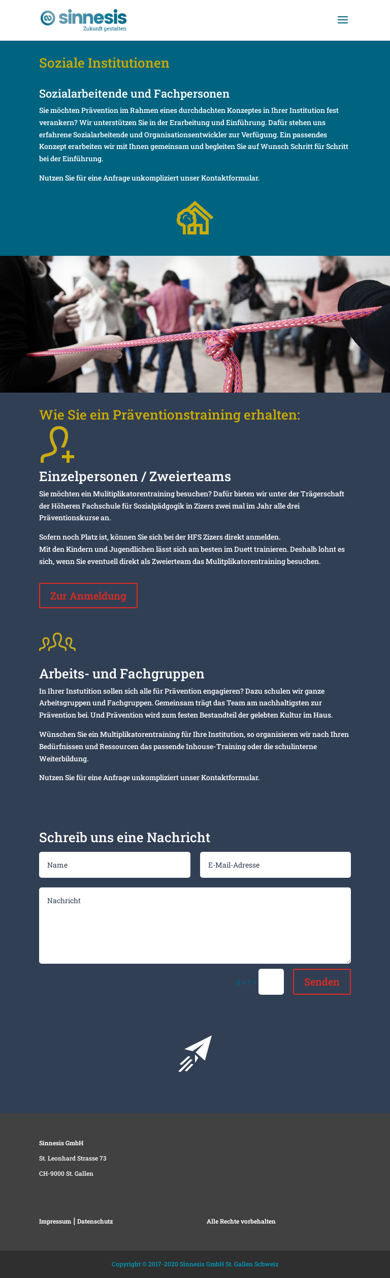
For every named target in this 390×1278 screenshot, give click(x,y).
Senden (322, 981)
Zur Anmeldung (88, 595)
